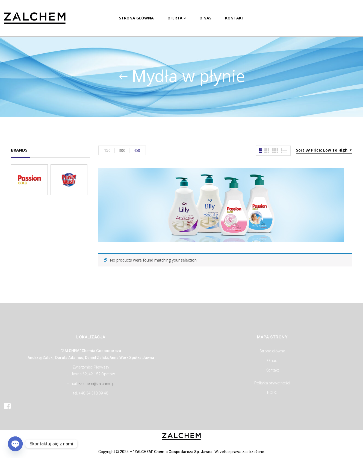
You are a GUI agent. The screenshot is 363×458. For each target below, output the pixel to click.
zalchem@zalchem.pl (96, 383)
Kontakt (272, 370)
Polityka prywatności (272, 383)
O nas (272, 360)
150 (107, 150)
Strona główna (272, 351)
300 (122, 150)
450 (137, 150)
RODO (272, 392)
